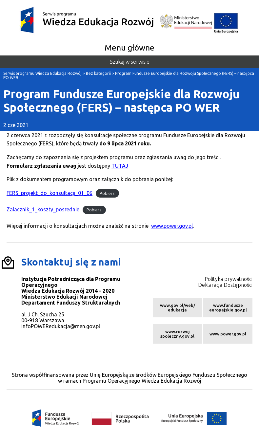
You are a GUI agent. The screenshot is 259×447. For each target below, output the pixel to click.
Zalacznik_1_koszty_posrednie (43, 209)
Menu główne (129, 47)
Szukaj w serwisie (129, 62)
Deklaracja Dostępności (225, 285)
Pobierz (107, 193)
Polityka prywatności (228, 279)
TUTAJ (119, 166)
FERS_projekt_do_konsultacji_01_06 (49, 193)
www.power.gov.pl (172, 226)
